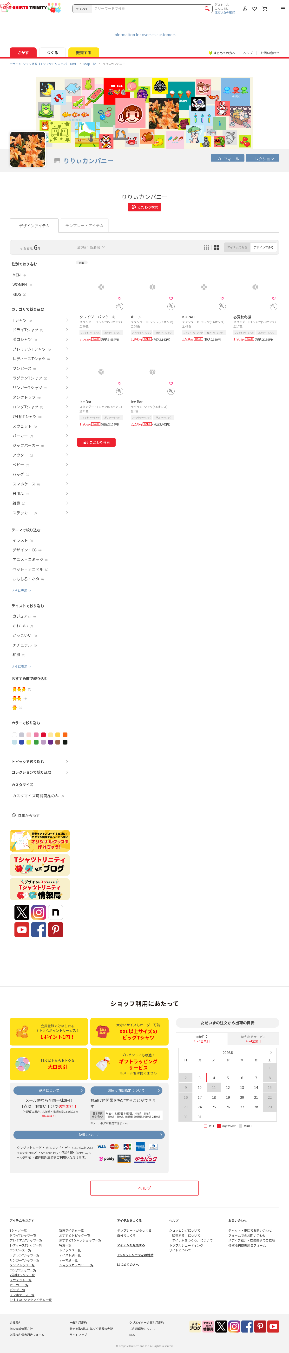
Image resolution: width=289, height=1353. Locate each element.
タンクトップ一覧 (22, 1265)
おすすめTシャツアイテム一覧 (31, 1299)
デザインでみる (264, 247)
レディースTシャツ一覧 (26, 1245)
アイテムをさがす (22, 1220)
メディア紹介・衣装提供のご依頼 (251, 1240)
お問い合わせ (270, 53)
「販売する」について (184, 1235)
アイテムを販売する (131, 1245)
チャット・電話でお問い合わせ (250, 1230)
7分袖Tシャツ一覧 (22, 1275)
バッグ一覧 (17, 1290)
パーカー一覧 (19, 1285)
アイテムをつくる (129, 1220)
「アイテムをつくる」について (191, 1240)
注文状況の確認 (225, 12)
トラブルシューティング (186, 1245)
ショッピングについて (184, 1230)
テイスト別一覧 (70, 1255)
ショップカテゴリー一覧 (76, 1265)
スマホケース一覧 (22, 1295)
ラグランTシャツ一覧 (24, 1255)
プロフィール (227, 159)
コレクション (262, 159)
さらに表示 (19, 590)
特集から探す (28, 815)
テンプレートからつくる (134, 1230)
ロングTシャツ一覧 (23, 1270)
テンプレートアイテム (84, 225)
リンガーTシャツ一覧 (24, 1260)
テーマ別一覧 (68, 1260)
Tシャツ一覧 (18, 1230)
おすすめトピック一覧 (74, 1235)
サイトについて (180, 1250)
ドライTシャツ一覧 (23, 1235)
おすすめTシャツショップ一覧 (80, 1240)
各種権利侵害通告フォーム (247, 1245)
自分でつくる (126, 1235)
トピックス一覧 (70, 1250)
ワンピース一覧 (20, 1250)
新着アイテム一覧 (71, 1230)
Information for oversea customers (144, 34)
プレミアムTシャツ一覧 (26, 1240)
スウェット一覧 (21, 1280)
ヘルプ (248, 53)
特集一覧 (65, 1245)
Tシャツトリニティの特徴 (135, 1255)
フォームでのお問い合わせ (247, 1235)
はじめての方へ (128, 1264)
